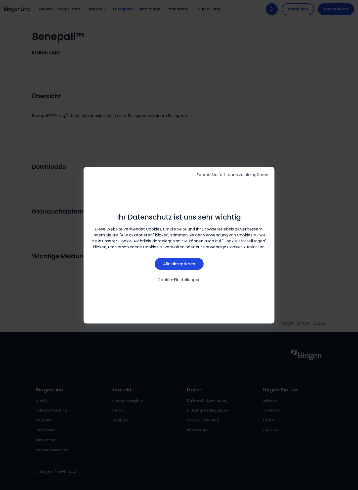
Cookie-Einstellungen (179, 280)
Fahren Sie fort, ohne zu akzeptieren (232, 174)
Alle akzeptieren (179, 264)
